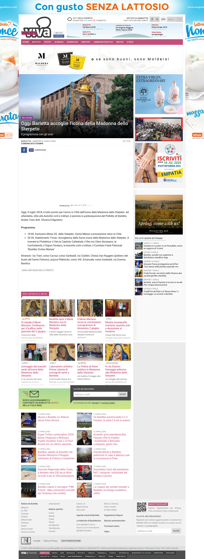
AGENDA (59, 42)
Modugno (170, 553)
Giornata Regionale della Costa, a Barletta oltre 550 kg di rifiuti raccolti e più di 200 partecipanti (56, 472)
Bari (62, 553)
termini (95, 403)
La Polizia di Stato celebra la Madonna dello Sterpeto (88, 369)
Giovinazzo (124, 553)
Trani (110, 556)
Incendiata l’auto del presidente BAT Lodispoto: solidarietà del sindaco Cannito (110, 472)
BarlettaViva (36, 26)
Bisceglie (71, 553)
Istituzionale (26, 519)
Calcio (51, 513)
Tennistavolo (54, 528)
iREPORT (86, 42)
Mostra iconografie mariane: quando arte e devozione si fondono (117, 327)
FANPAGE (59, 36)
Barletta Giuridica (84, 530)
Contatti (36, 541)
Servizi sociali (27, 529)
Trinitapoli (121, 556)
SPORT (47, 42)
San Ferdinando (75, 556)
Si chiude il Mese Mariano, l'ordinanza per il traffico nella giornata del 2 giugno (33, 327)
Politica (24, 516)
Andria (54, 553)
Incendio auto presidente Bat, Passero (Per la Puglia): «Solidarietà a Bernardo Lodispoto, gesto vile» (109, 439)
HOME (26, 42)
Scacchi (52, 531)
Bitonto (81, 553)
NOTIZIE (36, 42)
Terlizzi (101, 556)
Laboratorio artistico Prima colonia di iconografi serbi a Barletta (61, 371)
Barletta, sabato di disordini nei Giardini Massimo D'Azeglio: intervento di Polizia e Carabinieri (56, 455)
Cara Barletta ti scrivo (86, 524)
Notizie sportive (56, 509)
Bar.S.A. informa (111, 503)
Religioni (24, 507)
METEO (120, 42)
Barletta (44, 553)
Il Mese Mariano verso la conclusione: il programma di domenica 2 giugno (89, 324)
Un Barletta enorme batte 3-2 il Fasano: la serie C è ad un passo (111, 419)
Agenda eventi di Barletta (88, 515)
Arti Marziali (54, 525)
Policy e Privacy (50, 541)
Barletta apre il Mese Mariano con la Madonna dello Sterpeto (61, 324)
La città (24, 510)
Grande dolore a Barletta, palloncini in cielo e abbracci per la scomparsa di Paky (111, 455)
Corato (112, 553)
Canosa (91, 553)
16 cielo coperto (87, 19)
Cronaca (24, 513)
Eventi (23, 526)
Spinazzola (90, 556)
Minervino (158, 553)
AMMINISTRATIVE (103, 42)
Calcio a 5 (81, 503)
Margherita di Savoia (141, 553)
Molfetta (44, 556)
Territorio (25, 523)
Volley (51, 519)
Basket (51, 516)
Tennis (51, 522)
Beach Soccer (82, 507)
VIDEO (130, 42)
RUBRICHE (72, 42)
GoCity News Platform (71, 541)
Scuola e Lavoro (28, 532)
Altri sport (81, 510)
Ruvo (62, 556)
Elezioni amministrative (114, 520)
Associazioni (54, 503)
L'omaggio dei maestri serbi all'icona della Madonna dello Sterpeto (33, 371)
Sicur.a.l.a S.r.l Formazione (88, 527)
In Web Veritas (110, 510)
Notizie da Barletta (29, 503)
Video (106, 531)
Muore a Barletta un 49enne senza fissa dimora (53, 419)
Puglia (55, 556)
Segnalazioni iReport (113, 515)
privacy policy (109, 403)
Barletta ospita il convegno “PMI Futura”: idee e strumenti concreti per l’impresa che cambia (56, 490)
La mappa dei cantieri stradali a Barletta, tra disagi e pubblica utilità (111, 490)
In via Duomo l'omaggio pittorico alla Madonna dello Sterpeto (116, 371)
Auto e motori (110, 507)
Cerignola (102, 553)
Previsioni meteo (111, 526)
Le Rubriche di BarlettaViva (89, 520)
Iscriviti (123, 394)
